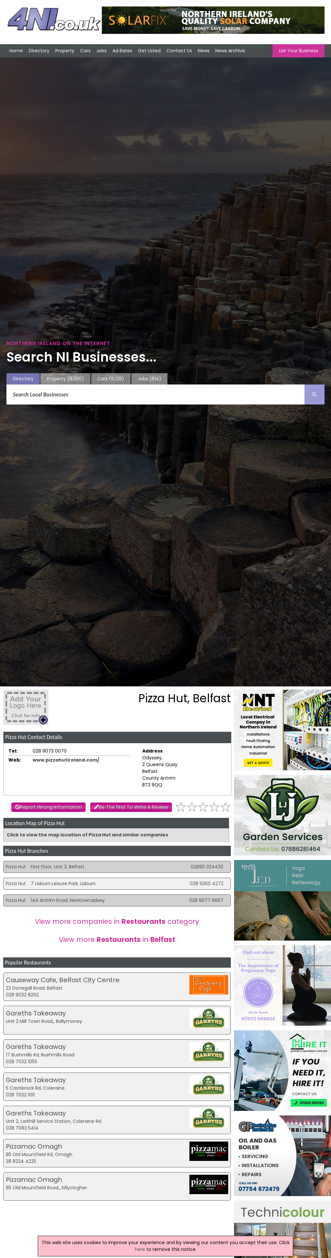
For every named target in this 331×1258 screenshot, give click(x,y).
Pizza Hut (16, 867)
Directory (39, 50)
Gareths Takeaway (36, 1013)
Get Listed (149, 50)
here (140, 1249)
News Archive (230, 50)
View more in (117, 939)
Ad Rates (122, 50)
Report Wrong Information (51, 807)
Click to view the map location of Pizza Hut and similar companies (87, 835)
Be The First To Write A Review (133, 807)
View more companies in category (117, 921)
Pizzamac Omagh (34, 1146)
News (203, 50)
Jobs (101, 50)
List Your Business (298, 50)
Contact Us (179, 50)
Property (64, 50)
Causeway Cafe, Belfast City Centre (63, 979)
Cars (85, 50)
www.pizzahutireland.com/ (66, 760)
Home (16, 50)
